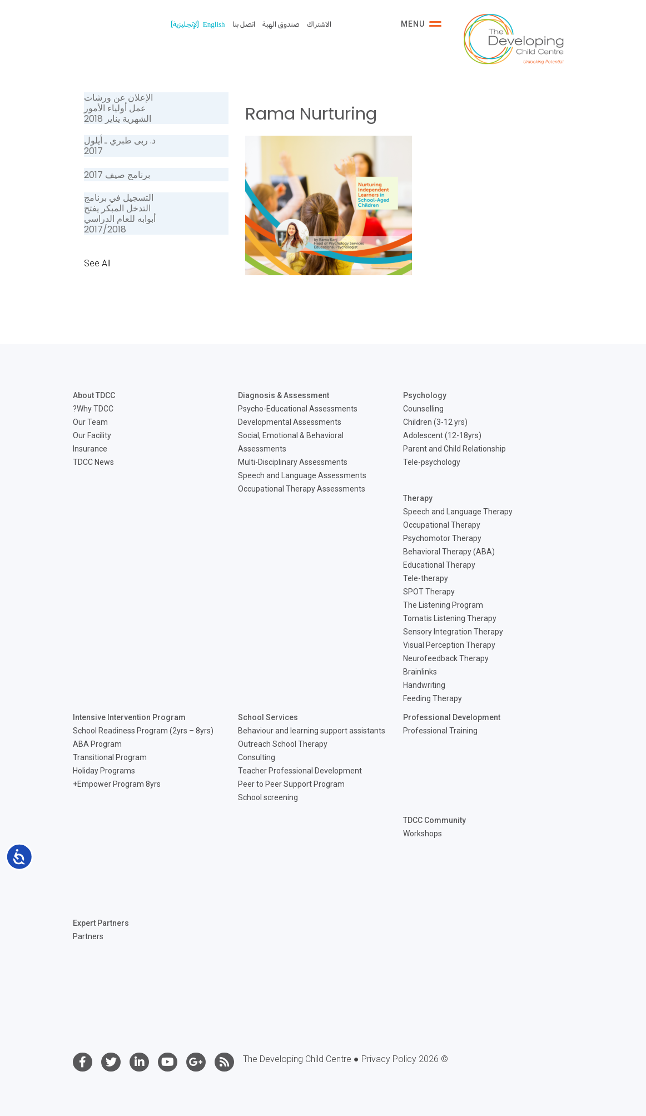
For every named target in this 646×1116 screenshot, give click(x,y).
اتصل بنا (243, 24)
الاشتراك (319, 24)
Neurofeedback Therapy (446, 658)
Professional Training (440, 730)
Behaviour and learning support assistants (311, 730)
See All (97, 263)
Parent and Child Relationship (454, 448)
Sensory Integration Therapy (453, 631)
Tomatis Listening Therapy (449, 618)
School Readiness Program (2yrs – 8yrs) (143, 730)
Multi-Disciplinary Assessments (292, 462)
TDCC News (93, 462)
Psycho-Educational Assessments (297, 408)
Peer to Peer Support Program (291, 784)
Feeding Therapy (432, 698)
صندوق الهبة (281, 24)
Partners (88, 936)
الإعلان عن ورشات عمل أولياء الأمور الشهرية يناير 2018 (118, 108)
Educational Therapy (439, 565)
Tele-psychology (431, 462)
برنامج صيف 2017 (117, 174)
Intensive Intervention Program (129, 717)
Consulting (256, 757)
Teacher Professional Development (300, 770)
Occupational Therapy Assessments (301, 488)
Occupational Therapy (441, 524)
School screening (268, 797)
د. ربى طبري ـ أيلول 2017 (120, 145)
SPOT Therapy (429, 591)
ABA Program (97, 744)
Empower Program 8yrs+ (117, 784)
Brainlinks (420, 671)
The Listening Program (443, 605)
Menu (421, 23)
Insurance (90, 448)
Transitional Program (110, 757)
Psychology (424, 395)
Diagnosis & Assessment (283, 395)
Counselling (423, 408)
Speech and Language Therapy (458, 511)
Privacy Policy (388, 1059)
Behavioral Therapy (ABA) (449, 551)
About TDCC (94, 395)
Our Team (90, 422)
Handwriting (424, 685)
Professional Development (451, 717)
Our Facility (92, 435)
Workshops (422, 833)
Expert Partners (101, 923)
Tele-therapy (425, 578)
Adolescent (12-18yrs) (442, 435)
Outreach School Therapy (282, 744)
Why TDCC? (93, 408)
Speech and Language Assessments (302, 475)
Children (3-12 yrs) (435, 422)
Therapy (418, 498)
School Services (268, 717)
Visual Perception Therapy (449, 645)
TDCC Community (434, 820)
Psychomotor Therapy (442, 538)
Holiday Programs (104, 770)
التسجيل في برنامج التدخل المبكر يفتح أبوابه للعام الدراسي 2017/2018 (120, 213)
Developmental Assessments (289, 422)
